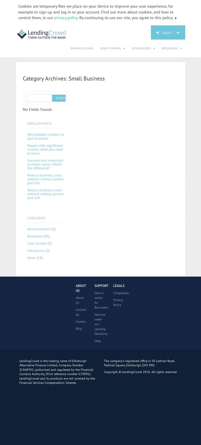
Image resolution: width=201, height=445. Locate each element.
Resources (172, 48)
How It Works (112, 48)
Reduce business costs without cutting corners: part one (45, 194)
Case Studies (37, 243)
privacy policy (66, 17)
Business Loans (82, 48)
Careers (81, 322)
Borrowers (35, 236)
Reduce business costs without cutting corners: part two (45, 179)
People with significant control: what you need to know (45, 149)
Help (98, 341)
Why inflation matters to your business (45, 136)
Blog (79, 328)
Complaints (121, 293)
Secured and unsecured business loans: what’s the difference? (45, 164)
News (31, 257)
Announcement (39, 229)
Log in (168, 32)
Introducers (143, 48)
